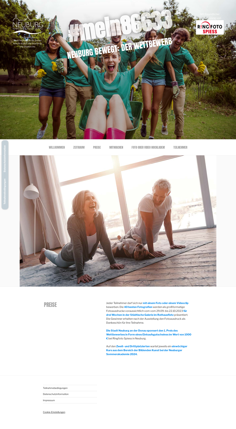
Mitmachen (116, 147)
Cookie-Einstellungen (54, 412)
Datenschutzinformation (4, 158)
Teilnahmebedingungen (4, 192)
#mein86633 (119, 26)
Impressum (49, 400)
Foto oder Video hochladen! (148, 147)
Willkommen (57, 147)
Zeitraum (79, 147)
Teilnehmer (180, 147)
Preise (97, 147)
